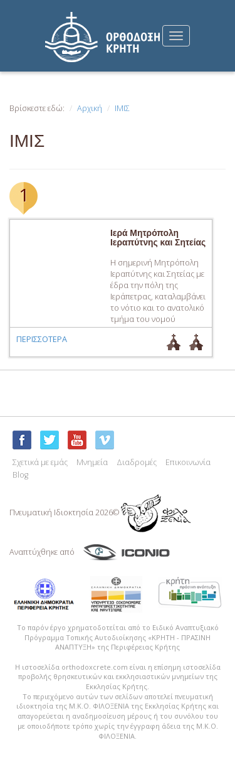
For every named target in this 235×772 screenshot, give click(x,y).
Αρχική (89, 108)
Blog (20, 474)
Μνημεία (92, 462)
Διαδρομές (137, 462)
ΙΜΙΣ (122, 108)
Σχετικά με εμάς (40, 462)
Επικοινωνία (188, 462)
